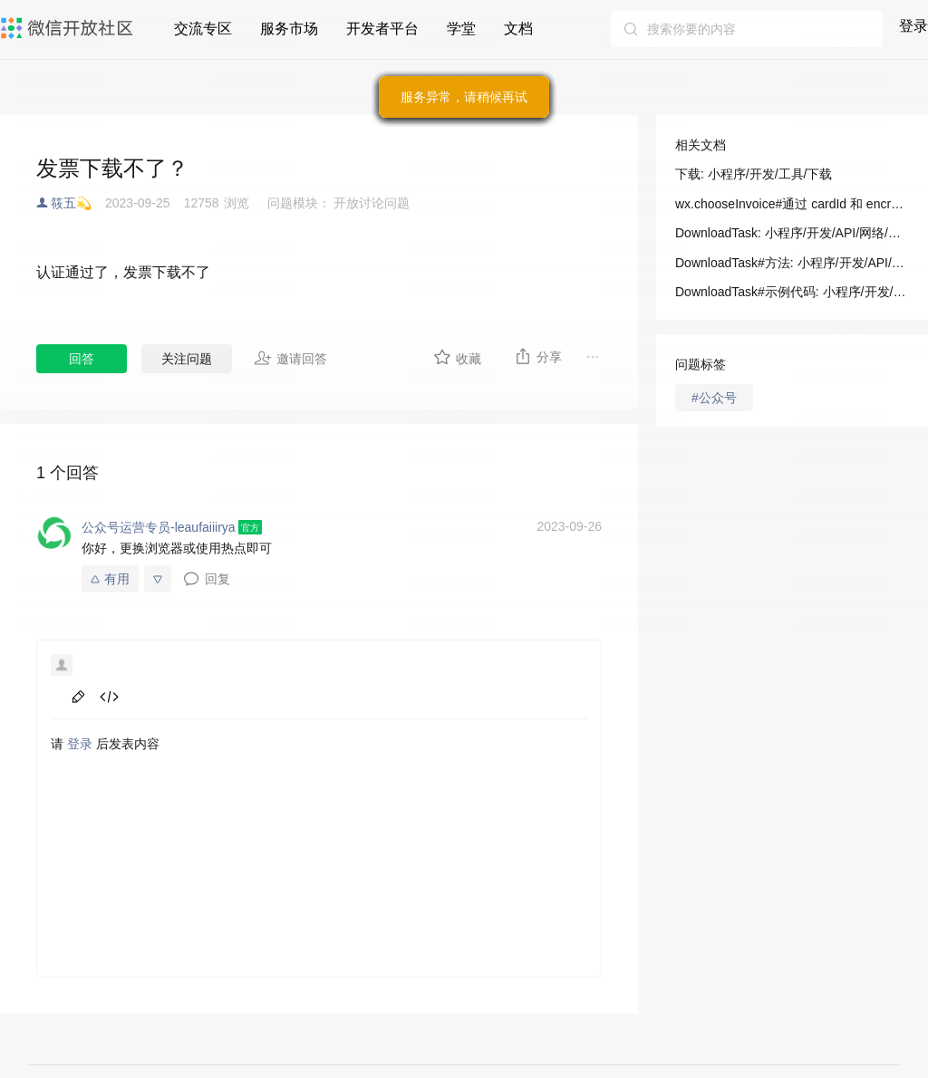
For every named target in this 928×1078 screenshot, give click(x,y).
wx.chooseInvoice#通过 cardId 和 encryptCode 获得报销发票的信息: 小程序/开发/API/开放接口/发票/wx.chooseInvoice (792, 204)
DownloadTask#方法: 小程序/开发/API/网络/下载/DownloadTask (792, 262)
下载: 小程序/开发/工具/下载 (753, 174)
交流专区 (203, 28)
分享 (538, 356)
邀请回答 (290, 358)
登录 (913, 26)
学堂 (461, 28)
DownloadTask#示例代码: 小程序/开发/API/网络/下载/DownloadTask (792, 291)
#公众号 (714, 397)
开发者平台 (382, 28)
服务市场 (289, 28)
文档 (518, 28)
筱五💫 (71, 203)
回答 (81, 358)
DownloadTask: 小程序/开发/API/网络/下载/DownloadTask (792, 233)
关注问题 (186, 358)
